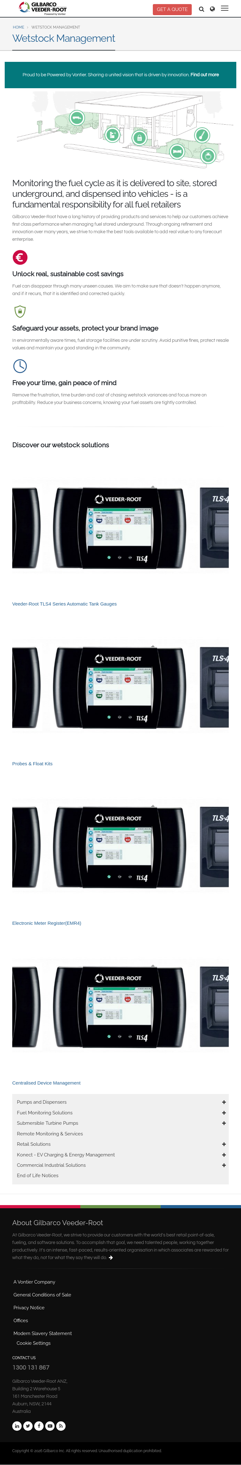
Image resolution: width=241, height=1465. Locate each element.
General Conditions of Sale (42, 1295)
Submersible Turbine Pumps (47, 1123)
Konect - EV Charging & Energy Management (66, 1155)
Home (18, 27)
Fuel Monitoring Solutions (44, 1113)
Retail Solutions (34, 1144)
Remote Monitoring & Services (50, 1134)
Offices (20, 1320)
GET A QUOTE (172, 9)
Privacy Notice (29, 1308)
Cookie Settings (34, 1343)
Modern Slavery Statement (42, 1333)
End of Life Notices (37, 1175)
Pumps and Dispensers (42, 1102)
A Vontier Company (34, 1282)
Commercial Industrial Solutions (51, 1165)
